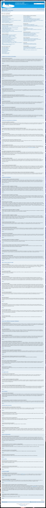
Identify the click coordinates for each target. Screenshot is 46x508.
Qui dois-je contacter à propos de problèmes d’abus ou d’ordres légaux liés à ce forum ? (33, 48)
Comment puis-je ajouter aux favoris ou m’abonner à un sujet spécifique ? (32, 39)
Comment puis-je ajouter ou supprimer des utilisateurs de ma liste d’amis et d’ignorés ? (32, 29)
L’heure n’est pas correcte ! (5, 26)
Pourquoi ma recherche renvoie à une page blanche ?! (30, 34)
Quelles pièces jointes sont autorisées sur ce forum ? (29, 43)
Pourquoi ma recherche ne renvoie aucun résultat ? (29, 33)
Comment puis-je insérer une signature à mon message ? (9, 36)
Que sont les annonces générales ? (6, 50)
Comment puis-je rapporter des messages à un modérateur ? (9, 41)
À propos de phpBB (4, 475)
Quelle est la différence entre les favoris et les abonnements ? (30, 38)
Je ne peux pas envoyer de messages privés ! (29, 24)
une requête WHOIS (34, 486)
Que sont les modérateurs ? (26, 17)
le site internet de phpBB (31, 147)
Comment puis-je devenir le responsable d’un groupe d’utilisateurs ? (31, 19)
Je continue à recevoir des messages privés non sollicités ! (30, 25)
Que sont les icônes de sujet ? (5, 53)
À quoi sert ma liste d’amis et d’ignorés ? (28, 28)
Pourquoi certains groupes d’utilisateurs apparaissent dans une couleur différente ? (33, 20)
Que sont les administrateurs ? (27, 16)
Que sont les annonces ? (5, 51)
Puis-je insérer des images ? (5, 49)
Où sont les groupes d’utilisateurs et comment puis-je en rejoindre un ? (31, 18)
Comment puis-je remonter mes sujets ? (7, 44)
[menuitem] (7, 9)
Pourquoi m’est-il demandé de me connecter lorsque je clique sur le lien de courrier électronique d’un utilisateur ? (12, 31)
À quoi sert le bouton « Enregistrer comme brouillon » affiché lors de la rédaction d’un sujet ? (12, 43)
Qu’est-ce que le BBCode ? (5, 47)
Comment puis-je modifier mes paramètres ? (7, 25)
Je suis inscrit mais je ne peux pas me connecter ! (8, 18)
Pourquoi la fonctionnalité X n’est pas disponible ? (29, 47)
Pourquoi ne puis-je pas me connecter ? (7, 19)
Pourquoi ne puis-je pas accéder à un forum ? (7, 39)
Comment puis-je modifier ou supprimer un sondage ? (8, 38)
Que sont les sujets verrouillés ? (6, 52)
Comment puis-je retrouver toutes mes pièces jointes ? (30, 44)
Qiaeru (26, 504)
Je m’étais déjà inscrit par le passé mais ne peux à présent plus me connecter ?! (11, 20)
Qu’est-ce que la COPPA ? (5, 17)
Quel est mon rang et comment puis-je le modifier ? (8, 30)
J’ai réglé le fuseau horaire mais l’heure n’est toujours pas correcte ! (10, 27)
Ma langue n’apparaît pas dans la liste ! (6, 28)
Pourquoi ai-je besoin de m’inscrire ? (6, 16)
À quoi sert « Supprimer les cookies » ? (6, 22)
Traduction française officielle (22, 504)
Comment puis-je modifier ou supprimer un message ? (8, 35)
